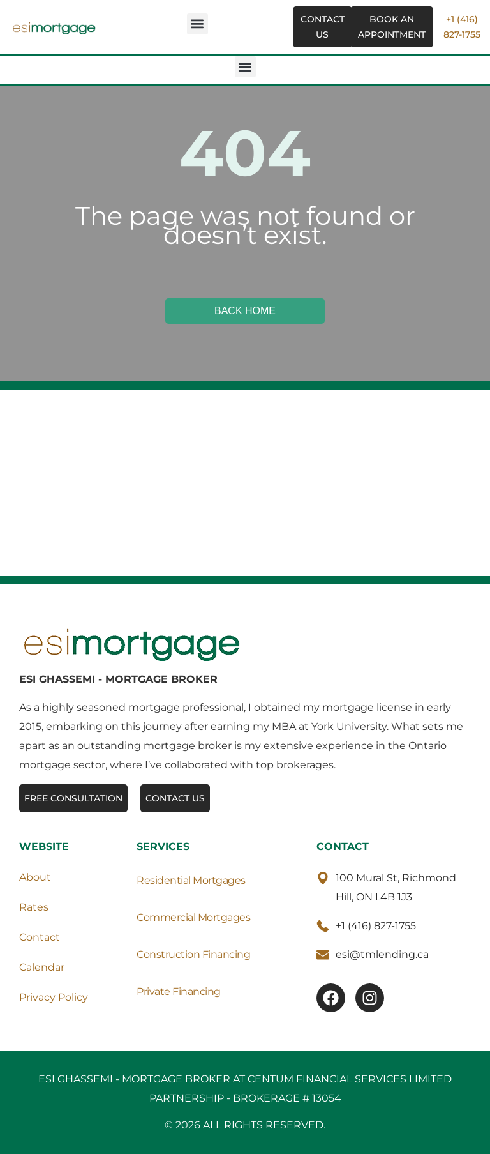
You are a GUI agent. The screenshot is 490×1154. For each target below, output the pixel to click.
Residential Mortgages (191, 880)
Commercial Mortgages (193, 917)
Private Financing (179, 991)
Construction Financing (193, 954)
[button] (197, 23)
